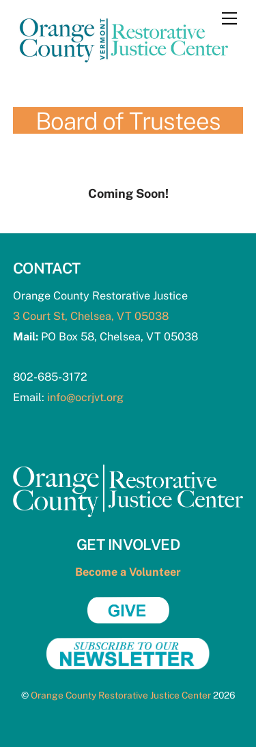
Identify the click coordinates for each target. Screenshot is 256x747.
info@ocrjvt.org (85, 397)
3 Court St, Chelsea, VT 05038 (91, 316)
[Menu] (229, 18)
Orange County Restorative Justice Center (121, 695)
